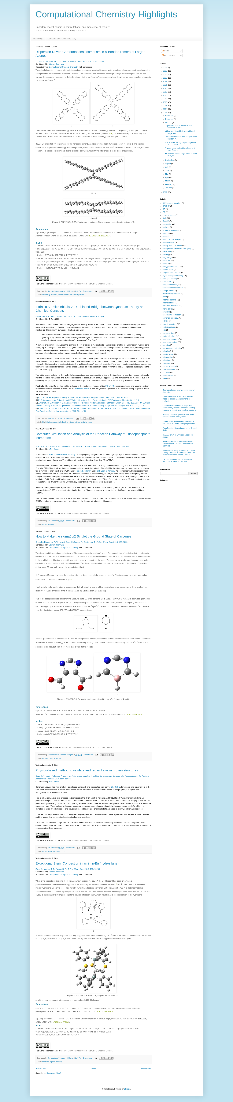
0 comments (87, 291)
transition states (169, 369)
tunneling (166, 372)
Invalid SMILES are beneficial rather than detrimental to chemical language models (179, 422)
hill (43, 422)
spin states (167, 360)
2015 (165, 106)
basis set (166, 227)
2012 (165, 192)
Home (94, 1069)
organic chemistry (56, 758)
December (169, 116)
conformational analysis (172, 239)
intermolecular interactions (173, 288)
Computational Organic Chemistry (63, 67)
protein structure (58, 851)
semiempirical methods (172, 348)
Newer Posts (41, 1069)
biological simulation (170, 230)
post (110, 133)
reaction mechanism (170, 339)
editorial (166, 264)
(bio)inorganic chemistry (172, 203)
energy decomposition (171, 266)
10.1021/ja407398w (60, 1022)
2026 (165, 68)
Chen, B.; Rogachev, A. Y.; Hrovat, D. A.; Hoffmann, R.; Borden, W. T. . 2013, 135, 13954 (82, 542)
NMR (50, 851)
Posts (165, 51)
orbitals (77, 422)
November (169, 119)
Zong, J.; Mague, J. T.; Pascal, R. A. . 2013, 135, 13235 (68, 869)
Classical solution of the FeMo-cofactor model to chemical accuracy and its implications (178, 399)
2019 (165, 92)
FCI (164, 212)
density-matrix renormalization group (177, 248)
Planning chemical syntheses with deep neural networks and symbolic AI (178, 416)
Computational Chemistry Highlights (106, 14)
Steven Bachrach (56, 64)
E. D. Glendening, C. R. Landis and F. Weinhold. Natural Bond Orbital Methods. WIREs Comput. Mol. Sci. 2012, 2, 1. (89, 400)
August (168, 164)
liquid (165, 297)
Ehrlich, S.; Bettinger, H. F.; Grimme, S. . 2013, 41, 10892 (70, 61)
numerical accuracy (170, 318)
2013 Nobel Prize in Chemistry (62, 454)
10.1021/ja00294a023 (105, 1011)
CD (164, 209)
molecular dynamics (170, 306)
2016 (165, 102)
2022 (165, 81)
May (167, 174)
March (168, 181)
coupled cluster (169, 242)
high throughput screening (173, 276)
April (167, 177)
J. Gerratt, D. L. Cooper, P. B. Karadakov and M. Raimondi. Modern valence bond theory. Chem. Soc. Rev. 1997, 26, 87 (90, 403)
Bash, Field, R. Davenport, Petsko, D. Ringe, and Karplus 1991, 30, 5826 (83, 446)
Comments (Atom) (53, 1073)
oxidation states (86, 422)
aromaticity (46, 295)
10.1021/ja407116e (134, 714)
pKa (164, 330)
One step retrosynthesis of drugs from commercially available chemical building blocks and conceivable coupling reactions (179, 408)
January (168, 188)
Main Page (38, 39)
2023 (165, 78)
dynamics (166, 260)
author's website (82, 389)
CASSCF (166, 206)
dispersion (80, 295)
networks (166, 312)
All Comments (168, 55)
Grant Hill (51, 418)
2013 (165, 113)
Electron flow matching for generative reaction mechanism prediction (177, 460)
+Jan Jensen (54, 449)
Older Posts (146, 1069)
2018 (165, 95)
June (167, 170)
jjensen (44, 524)
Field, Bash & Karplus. (105, 471)
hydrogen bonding (170, 279)
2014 (165, 109)
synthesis (166, 363)
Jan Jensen (52, 521)
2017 (165, 99)
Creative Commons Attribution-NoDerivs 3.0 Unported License (86, 284)
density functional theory (67, 295)
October (168, 123)
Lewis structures (68, 422)
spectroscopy (168, 354)
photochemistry (169, 333)
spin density (167, 357)
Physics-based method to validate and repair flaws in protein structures (87, 770)
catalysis (166, 236)
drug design (167, 257)
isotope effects (168, 291)
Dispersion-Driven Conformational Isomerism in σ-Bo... (178, 127)
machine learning (169, 300)
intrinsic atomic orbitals (53, 422)
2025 (165, 71)
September (169, 160)
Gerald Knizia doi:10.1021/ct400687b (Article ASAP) (70, 316)
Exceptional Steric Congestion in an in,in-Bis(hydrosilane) (77, 863)
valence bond (168, 375)
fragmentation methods (172, 273)
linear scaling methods (171, 294)
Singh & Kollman (84, 471)
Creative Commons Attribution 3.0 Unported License (85, 513)
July (167, 167)
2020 (165, 88)
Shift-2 (115, 787)
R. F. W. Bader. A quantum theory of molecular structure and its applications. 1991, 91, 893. (83, 397)
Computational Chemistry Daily (62, 39)
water (165, 378)
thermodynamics (169, 366)
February (169, 184)
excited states (168, 270)
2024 (165, 75)
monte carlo (167, 309)
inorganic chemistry (170, 285)
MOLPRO (109, 386)
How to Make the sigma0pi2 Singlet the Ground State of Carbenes (83, 536)
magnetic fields (168, 303)
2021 (165, 85)
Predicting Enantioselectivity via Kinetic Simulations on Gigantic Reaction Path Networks (178, 444)
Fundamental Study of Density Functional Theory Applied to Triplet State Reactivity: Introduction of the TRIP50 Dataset (179, 452)
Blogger (127, 1089)
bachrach (54, 295)
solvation (166, 351)
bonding (166, 233)
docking (166, 254)
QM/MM (51, 524)
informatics (167, 282)
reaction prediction (170, 342)
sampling (166, 345)
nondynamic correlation (172, 315)
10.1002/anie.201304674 (99, 236)
